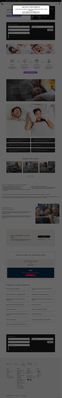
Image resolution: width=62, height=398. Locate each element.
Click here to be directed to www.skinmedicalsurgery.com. (31, 12)
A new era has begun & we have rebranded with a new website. (31, 10)
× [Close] (49, 5)
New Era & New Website (31, 7)
